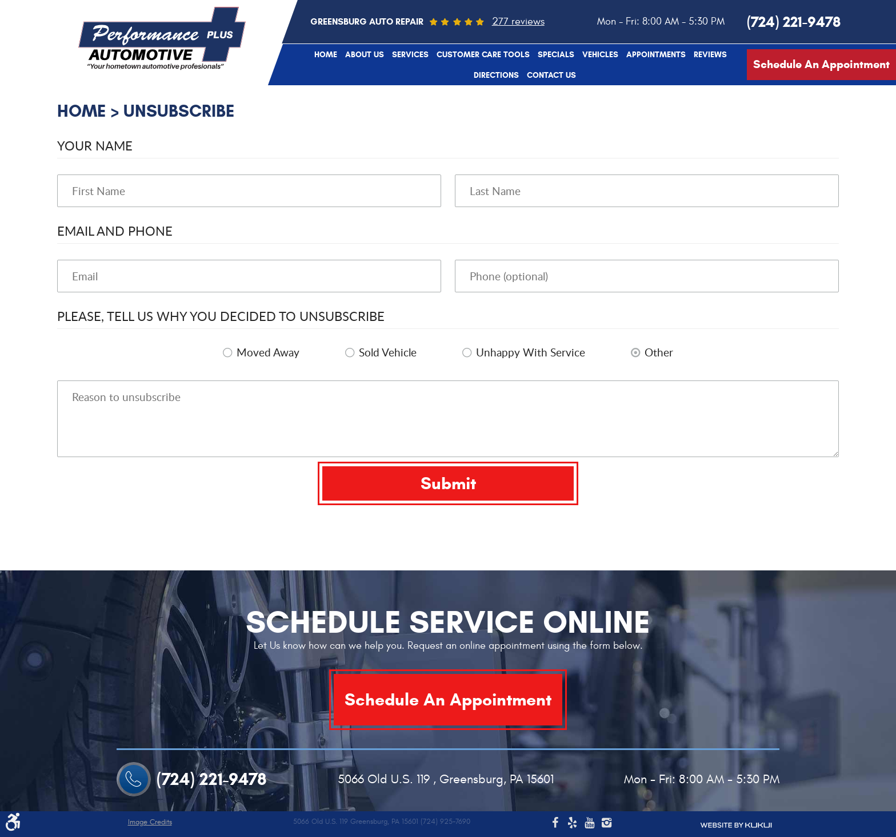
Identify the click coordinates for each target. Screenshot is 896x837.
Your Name (95, 145)
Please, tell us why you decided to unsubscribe (221, 315)
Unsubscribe (178, 110)
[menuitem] (325, 54)
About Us (364, 55)
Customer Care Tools (483, 55)
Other (659, 352)
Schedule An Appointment (821, 64)
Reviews (710, 55)
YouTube (589, 824)
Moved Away (268, 352)
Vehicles (600, 55)
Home (325, 55)
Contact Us (551, 76)
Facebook (554, 824)
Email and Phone (115, 230)
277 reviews (518, 21)
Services (410, 55)
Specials (556, 55)
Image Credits (150, 822)
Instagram (606, 824)
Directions (496, 76)
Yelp (572, 824)
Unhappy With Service (530, 352)
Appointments (656, 55)
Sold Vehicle (388, 352)
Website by (736, 825)
